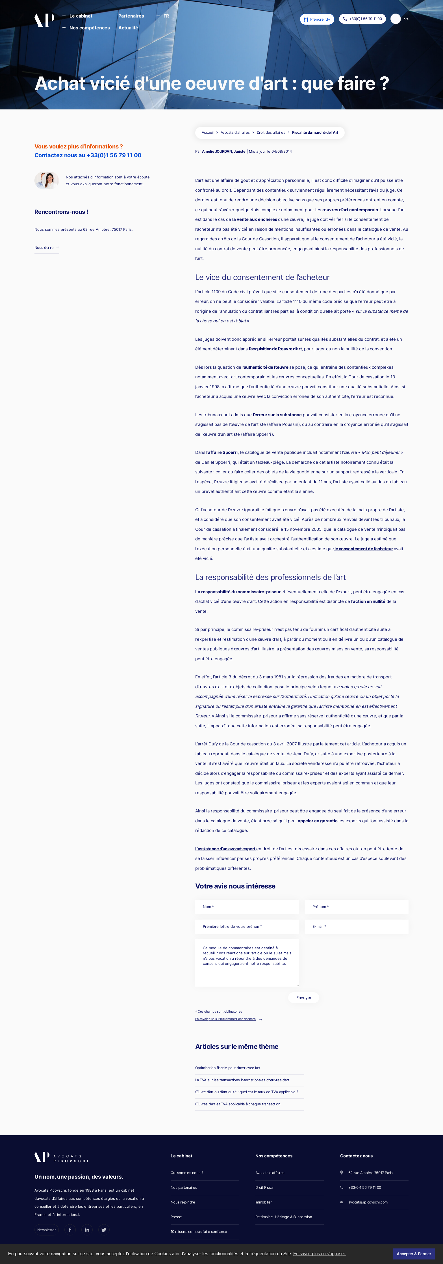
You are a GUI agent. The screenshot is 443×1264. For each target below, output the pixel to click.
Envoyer (303, 997)
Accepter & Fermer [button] (414, 1254)
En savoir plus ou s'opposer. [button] (319, 1253)
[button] (77, 16)
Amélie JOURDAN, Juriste (224, 151)
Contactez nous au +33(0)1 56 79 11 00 (88, 155)
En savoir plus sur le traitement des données (225, 1019)
